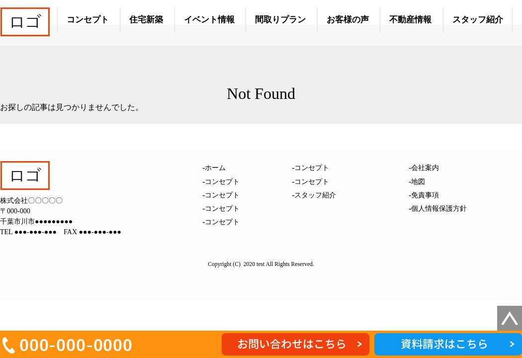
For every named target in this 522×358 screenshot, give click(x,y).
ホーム (215, 168)
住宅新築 (146, 19)
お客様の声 (348, 19)
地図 (418, 181)
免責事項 (425, 195)
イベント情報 (209, 19)
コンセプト (88, 19)
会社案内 (425, 168)
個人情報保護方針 (439, 208)
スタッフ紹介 (477, 19)
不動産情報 (410, 19)
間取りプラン (280, 19)
